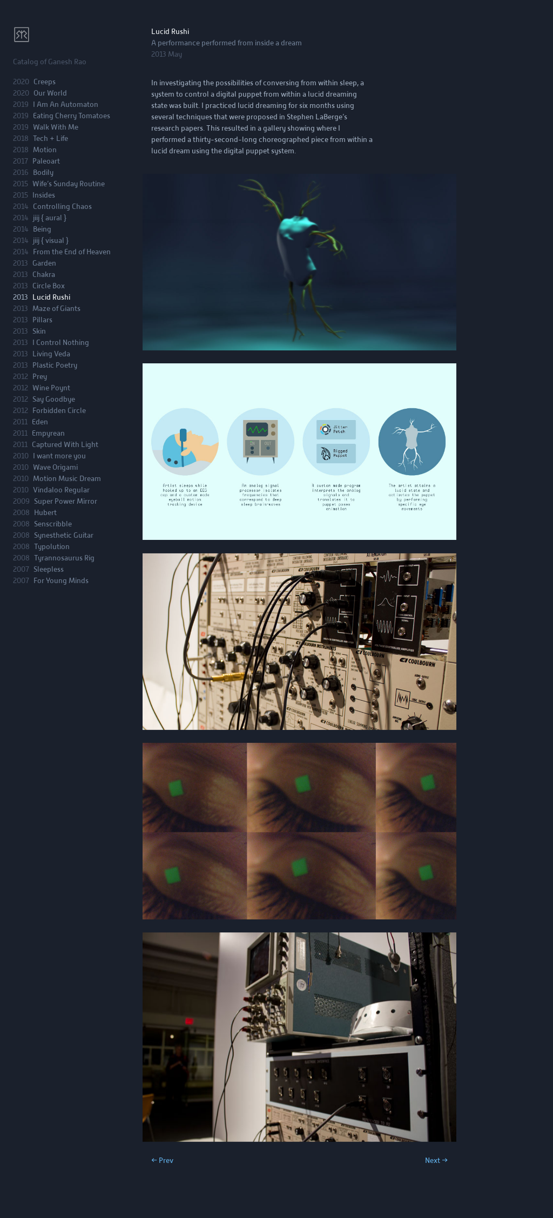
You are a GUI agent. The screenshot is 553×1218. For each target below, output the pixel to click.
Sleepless (48, 569)
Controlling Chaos (62, 206)
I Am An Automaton (65, 104)
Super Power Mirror (65, 501)
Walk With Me (55, 127)
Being (42, 229)
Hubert (45, 512)
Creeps (44, 81)
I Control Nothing (60, 342)
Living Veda (51, 353)
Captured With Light (65, 444)
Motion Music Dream (67, 478)
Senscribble (53, 524)
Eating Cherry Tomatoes (71, 115)
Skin (39, 331)
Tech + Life (50, 138)
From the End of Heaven (72, 251)
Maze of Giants (56, 308)
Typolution (52, 546)
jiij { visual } (51, 240)
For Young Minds (61, 580)
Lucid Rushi (51, 297)
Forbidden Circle (59, 410)
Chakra (43, 274)
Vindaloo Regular (61, 490)
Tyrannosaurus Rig (64, 558)
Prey (39, 376)
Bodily (43, 172)
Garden (44, 263)
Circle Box (48, 285)
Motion (45, 149)
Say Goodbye (53, 399)
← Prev (162, 1160)
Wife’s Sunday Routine (68, 183)
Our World (50, 93)
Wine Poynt (51, 388)
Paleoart (46, 161)
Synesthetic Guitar (63, 535)
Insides (43, 195)
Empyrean (48, 433)
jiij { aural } (49, 217)
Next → (436, 1160)
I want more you (59, 456)
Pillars (42, 319)
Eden (40, 422)
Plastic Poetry (54, 365)
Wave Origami (55, 467)
